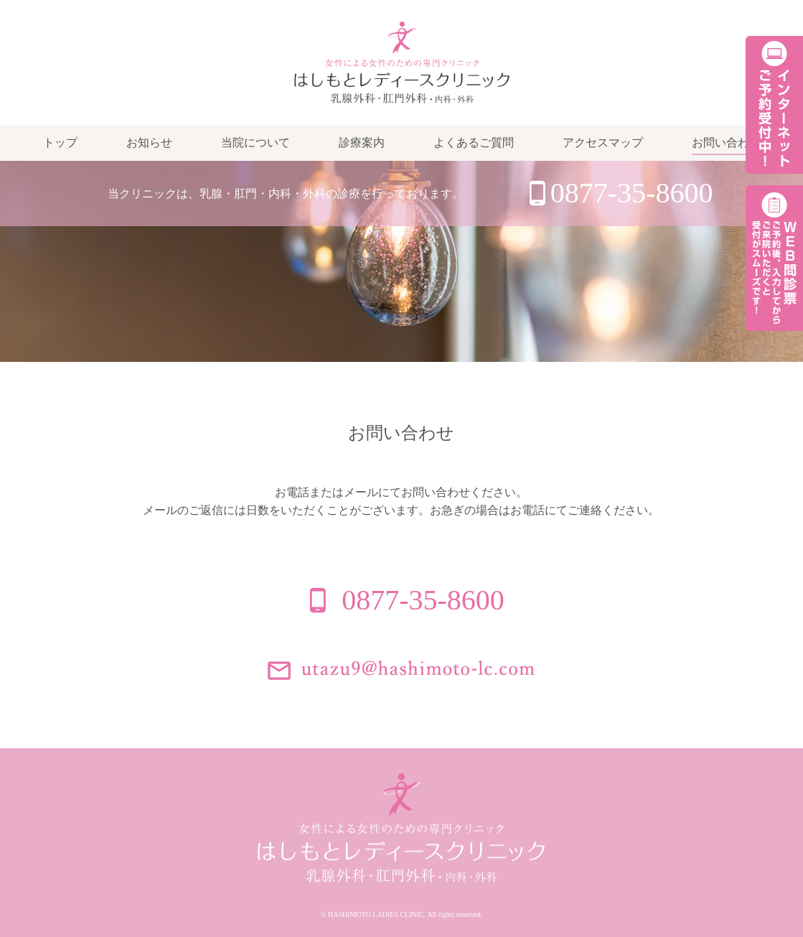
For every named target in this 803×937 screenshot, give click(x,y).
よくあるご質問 (473, 142)
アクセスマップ (603, 142)
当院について (255, 142)
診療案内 (362, 142)
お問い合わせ (726, 142)
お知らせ (149, 142)
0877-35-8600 (631, 193)
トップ (60, 142)
